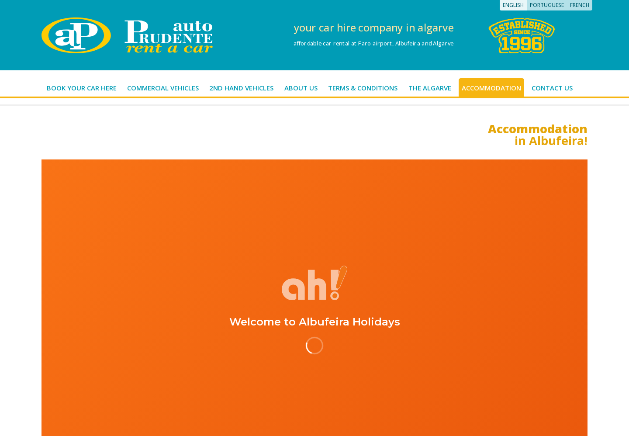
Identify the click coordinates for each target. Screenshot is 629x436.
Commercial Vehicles (163, 87)
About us (301, 87)
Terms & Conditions (362, 87)
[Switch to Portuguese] (547, 5)
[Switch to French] (579, 5)
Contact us (552, 87)
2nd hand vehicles (241, 87)
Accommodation (491, 87)
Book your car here (82, 87)
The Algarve (429, 87)
